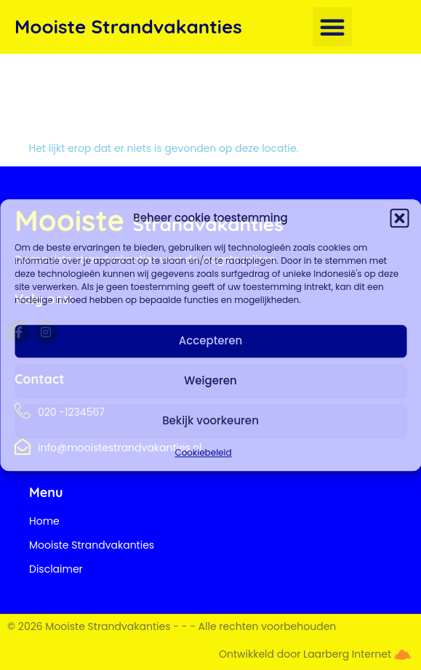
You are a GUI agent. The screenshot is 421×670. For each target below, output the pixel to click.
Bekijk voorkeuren (210, 420)
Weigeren (210, 380)
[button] (399, 218)
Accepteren (210, 340)
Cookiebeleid (203, 452)
